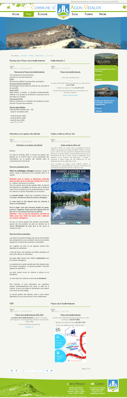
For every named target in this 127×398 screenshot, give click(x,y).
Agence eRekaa (54, 396)
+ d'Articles (98, 79)
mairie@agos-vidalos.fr (97, 393)
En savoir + (98, 75)
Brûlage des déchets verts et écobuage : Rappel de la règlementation (104, 102)
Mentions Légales (71, 396)
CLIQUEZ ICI (29, 327)
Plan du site (82, 396)
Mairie (28, 14)
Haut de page (113, 379)
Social (75, 14)
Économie (42, 14)
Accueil (15, 14)
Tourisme (89, 14)
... (33, 371)
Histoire (102, 14)
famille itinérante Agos (70, 95)
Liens (62, 396)
